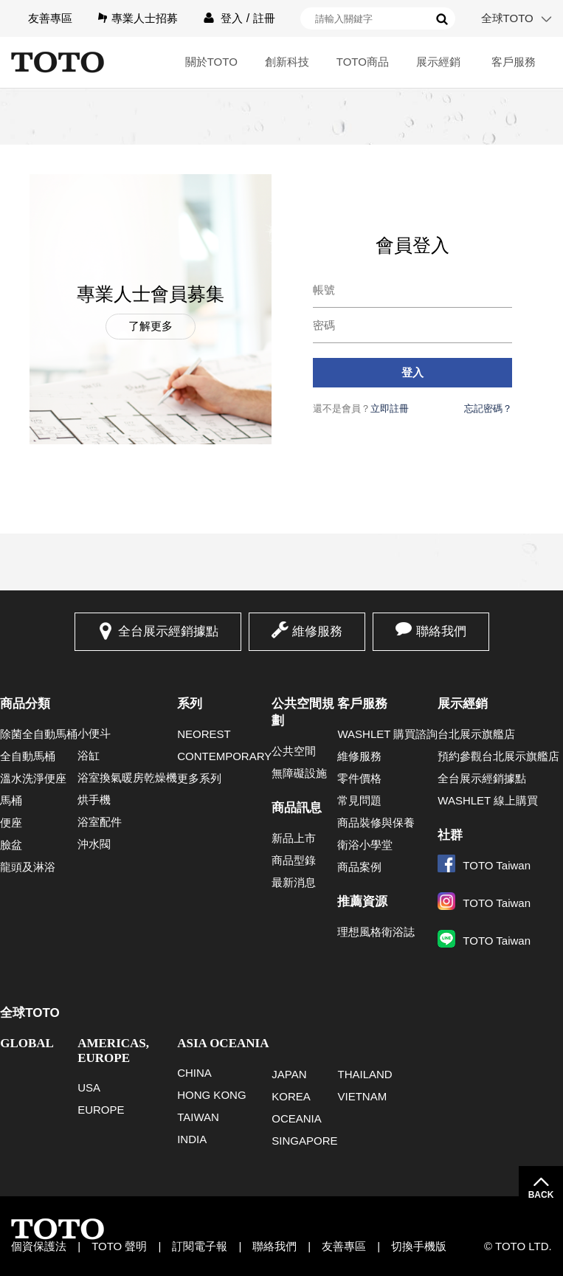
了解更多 (150, 326)
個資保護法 (38, 1246)
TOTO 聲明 (119, 1246)
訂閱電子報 (199, 1246)
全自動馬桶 (27, 756)
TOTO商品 (362, 61)
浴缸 (88, 755)
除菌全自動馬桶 (38, 734)
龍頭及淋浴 (27, 867)
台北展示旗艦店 (476, 734)
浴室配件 (99, 821)
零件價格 (359, 778)
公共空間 (294, 751)
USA (88, 1087)
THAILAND (364, 1074)
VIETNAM (362, 1096)
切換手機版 (418, 1246)
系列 (189, 704)
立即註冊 (389, 408)
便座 (11, 822)
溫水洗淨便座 (33, 778)
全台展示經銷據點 (168, 631)
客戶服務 (513, 61)
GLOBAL (27, 1043)
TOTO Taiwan (484, 865)
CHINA (194, 1072)
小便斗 (94, 733)
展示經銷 (438, 61)
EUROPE (100, 1109)
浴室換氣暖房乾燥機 (127, 777)
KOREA (291, 1096)
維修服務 (317, 631)
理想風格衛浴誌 (376, 931)
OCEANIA (297, 1118)
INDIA (192, 1139)
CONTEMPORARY (224, 756)
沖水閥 (94, 844)
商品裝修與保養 (376, 822)
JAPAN (289, 1074)
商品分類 (25, 704)
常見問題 (359, 800)
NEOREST (204, 734)
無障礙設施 (299, 773)
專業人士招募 (144, 18)
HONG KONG (211, 1095)
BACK (541, 1195)
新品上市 (294, 838)
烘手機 (94, 799)
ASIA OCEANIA (223, 1043)
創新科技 (287, 61)
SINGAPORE (304, 1140)
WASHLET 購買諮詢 (387, 734)
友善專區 (50, 18)
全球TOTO (507, 18)
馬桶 (11, 800)
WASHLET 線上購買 (488, 800)
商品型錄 (294, 860)
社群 (450, 835)
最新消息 (294, 882)
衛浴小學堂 (365, 844)
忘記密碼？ (488, 408)
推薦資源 (362, 901)
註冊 (264, 18)
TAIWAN (198, 1117)
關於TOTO (211, 61)
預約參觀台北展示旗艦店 (498, 756)
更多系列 (199, 778)
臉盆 (11, 844)
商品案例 (359, 867)
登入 (232, 18)
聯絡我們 (441, 631)
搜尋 (442, 19)
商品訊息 (297, 808)
